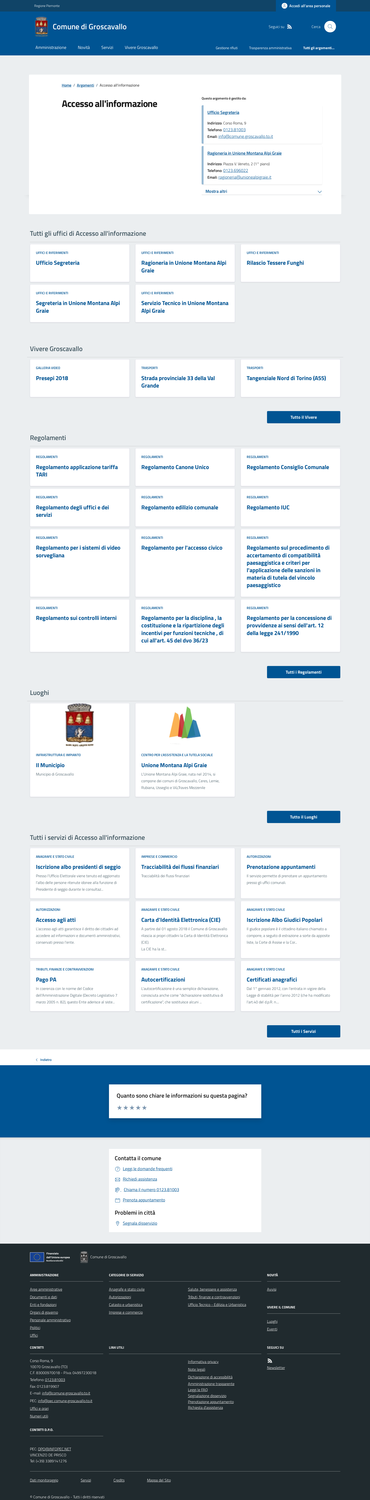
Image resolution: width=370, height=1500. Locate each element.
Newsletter (276, 1368)
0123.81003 (234, 129)
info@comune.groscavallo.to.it (245, 136)
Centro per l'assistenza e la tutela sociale (177, 754)
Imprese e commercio (159, 856)
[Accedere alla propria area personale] (306, 6)
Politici (35, 1327)
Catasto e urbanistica (125, 1304)
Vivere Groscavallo (141, 47)
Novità (84, 47)
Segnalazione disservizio (207, 1396)
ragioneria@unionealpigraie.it (244, 177)
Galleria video (48, 367)
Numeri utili (39, 1416)
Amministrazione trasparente (211, 1384)
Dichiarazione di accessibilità (210, 1377)
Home (66, 85)
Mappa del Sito (159, 1480)
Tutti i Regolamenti (304, 672)
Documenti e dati (43, 1297)
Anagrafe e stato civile (55, 856)
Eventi (272, 1329)
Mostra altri (216, 191)
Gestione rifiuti (227, 48)
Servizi (107, 47)
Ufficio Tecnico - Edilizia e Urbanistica (217, 1304)
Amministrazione (50, 47)
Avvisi (271, 1289)
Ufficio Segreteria (223, 112)
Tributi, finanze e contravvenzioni (65, 969)
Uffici (34, 1335)
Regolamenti (47, 456)
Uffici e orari (39, 1408)
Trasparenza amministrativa (270, 48)
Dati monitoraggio (44, 1480)
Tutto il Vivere (303, 417)
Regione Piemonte (47, 5)
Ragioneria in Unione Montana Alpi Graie (244, 153)
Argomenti (85, 85)
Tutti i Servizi (303, 1031)
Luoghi (272, 1321)
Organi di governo (44, 1312)
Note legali (196, 1369)
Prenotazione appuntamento (211, 1402)
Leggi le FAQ (198, 1390)
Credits (119, 1480)
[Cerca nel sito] (328, 26)
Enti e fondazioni (43, 1304)
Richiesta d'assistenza (205, 1407)
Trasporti (149, 367)
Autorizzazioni (259, 856)
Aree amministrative (46, 1289)
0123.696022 (235, 170)
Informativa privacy (203, 1362)
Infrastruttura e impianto (58, 754)
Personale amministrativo (50, 1320)
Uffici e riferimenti (52, 252)
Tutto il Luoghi (303, 817)
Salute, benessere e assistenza (212, 1289)
